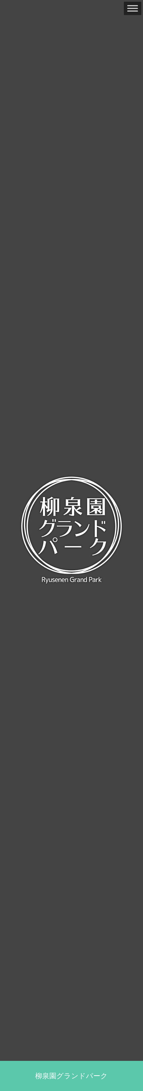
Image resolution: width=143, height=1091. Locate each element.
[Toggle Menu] (132, 8)
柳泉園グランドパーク (71, 1076)
